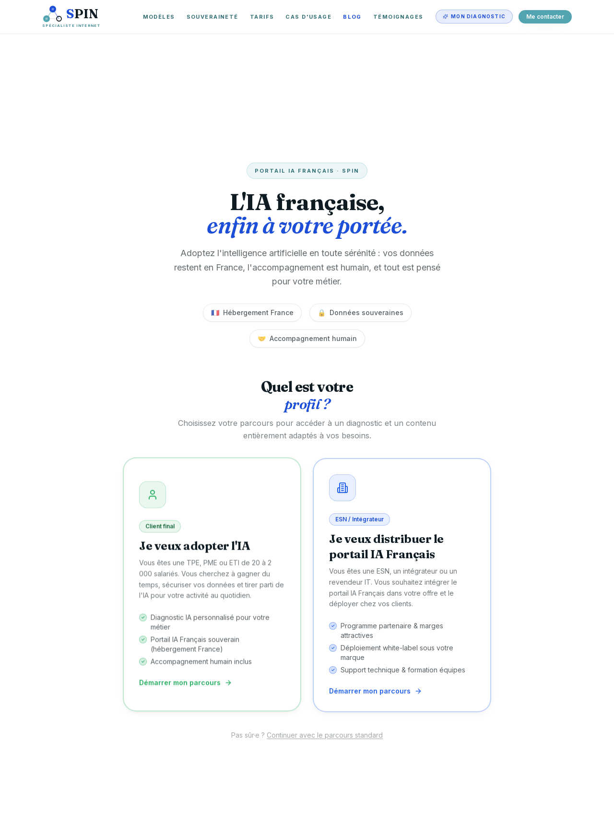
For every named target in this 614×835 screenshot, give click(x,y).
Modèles (159, 16)
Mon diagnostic (474, 16)
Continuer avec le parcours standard (325, 735)
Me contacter (545, 16)
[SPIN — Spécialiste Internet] (71, 17)
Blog (352, 16)
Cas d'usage (308, 16)
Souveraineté (212, 16)
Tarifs (262, 16)
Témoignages (398, 16)
